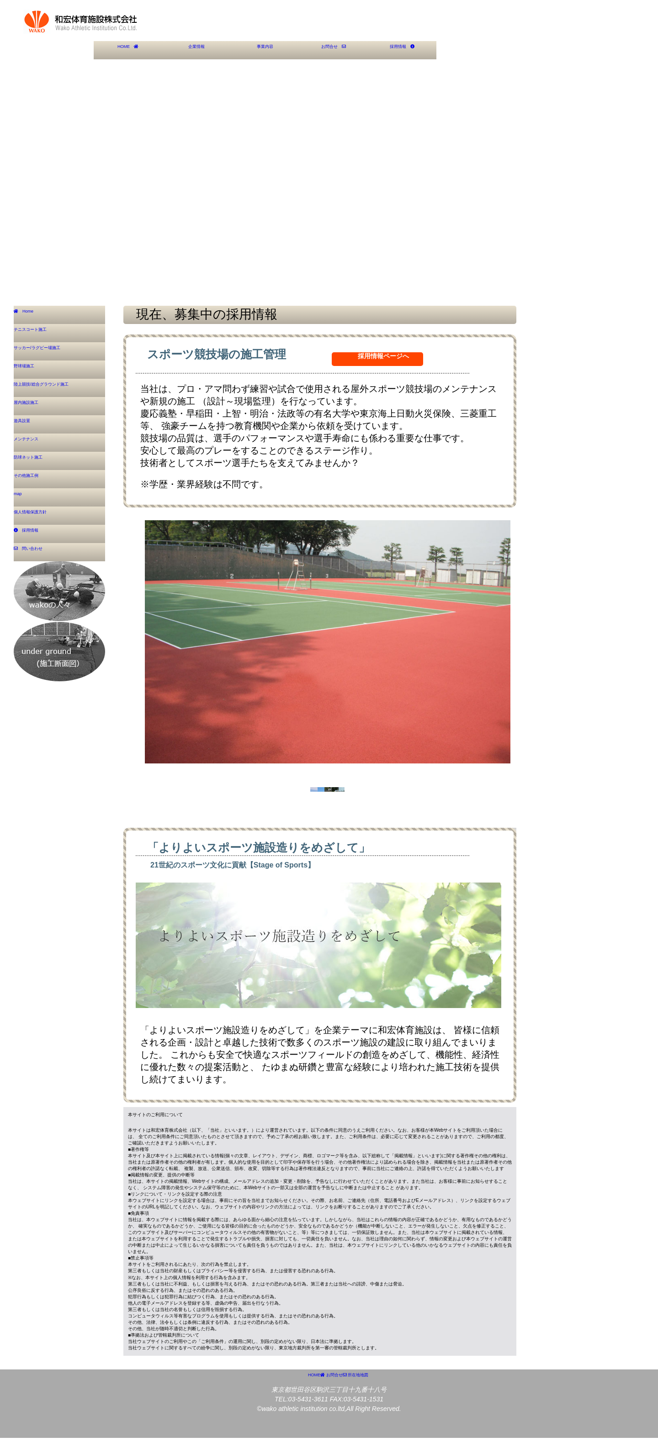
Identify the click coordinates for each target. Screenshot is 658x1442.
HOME (127, 49)
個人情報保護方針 (41, 515)
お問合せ (333, 49)
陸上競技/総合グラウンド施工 (58, 387)
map (22, 497)
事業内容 (265, 49)
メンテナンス (35, 442)
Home (31, 314)
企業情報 (196, 49)
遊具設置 (29, 424)
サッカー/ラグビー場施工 (52, 351)
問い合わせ (38, 551)
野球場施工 (32, 369)
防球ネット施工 (38, 460)
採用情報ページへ (383, 356)
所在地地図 (405, 1400)
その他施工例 (35, 478)
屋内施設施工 (35, 405)
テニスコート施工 (41, 332)
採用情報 (402, 49)
